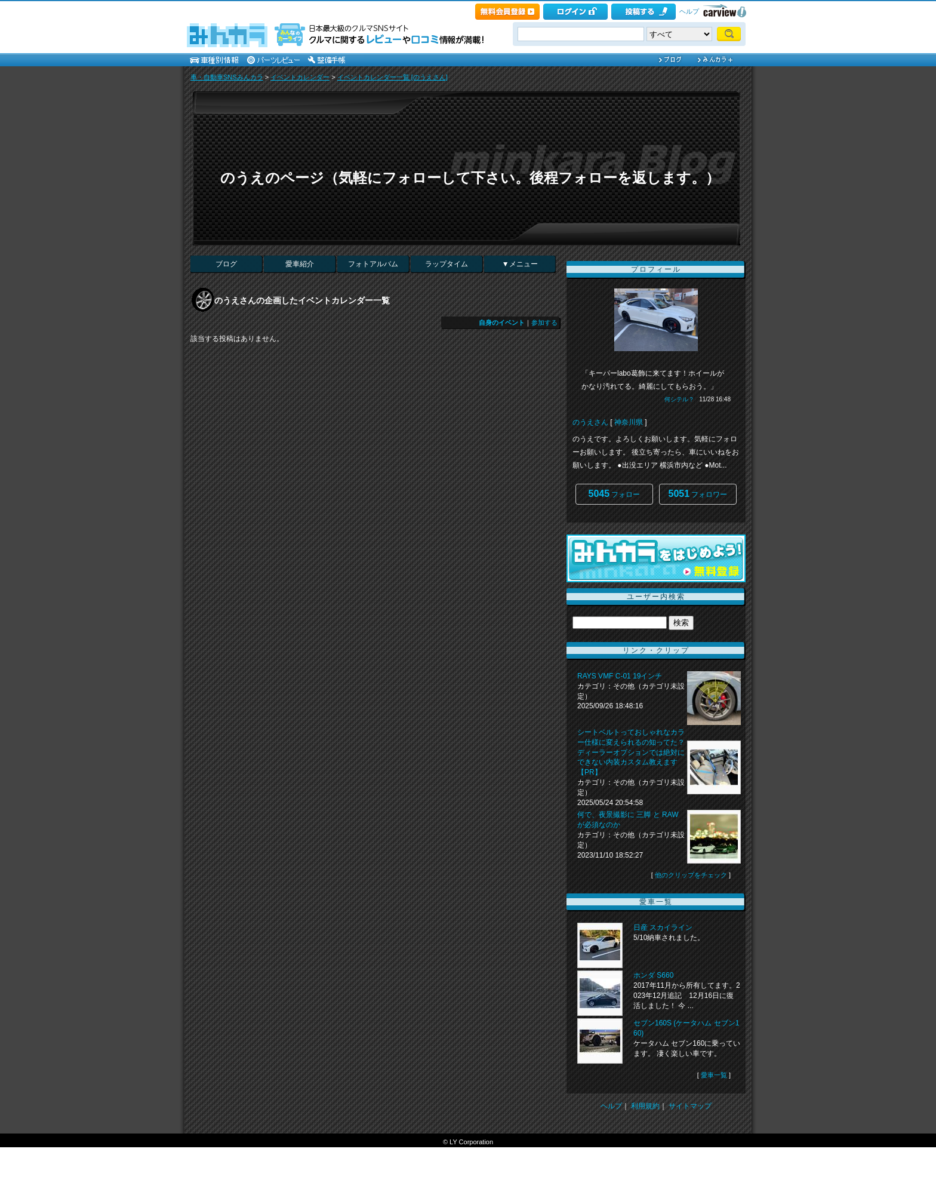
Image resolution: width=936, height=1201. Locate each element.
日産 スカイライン (662, 927)
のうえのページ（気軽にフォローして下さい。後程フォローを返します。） (470, 178)
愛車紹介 (299, 264)
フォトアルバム (373, 264)
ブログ (226, 264)
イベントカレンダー (300, 77)
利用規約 (645, 1106)
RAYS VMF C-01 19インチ (619, 676)
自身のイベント (502, 322)
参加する (544, 322)
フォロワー (698, 494)
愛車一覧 (714, 1075)
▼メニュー (520, 264)
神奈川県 (628, 422)
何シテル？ (679, 399)
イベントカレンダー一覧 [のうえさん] (392, 77)
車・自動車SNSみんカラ (226, 77)
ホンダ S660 (653, 975)
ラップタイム (446, 264)
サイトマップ (690, 1106)
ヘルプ (689, 11)
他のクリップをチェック (691, 875)
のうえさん (590, 422)
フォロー (615, 494)
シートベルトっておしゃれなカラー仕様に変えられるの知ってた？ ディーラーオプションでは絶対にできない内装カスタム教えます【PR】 (631, 752)
